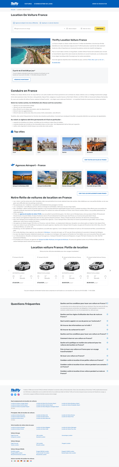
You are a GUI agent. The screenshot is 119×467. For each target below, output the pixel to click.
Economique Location (66, 432)
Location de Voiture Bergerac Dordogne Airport (96, 405)
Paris (89, 60)
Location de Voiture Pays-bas (43, 426)
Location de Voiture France (91, 424)
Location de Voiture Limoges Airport (19, 403)
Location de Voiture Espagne (18, 424)
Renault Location (40, 442)
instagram (18, 395)
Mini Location (39, 432)
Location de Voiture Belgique (42, 424)
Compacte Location (15, 434)
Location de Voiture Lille (41, 413)
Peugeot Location (65, 440)
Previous (9, 270)
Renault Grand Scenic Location (67, 450)
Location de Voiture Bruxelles (18, 413)
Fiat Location (39, 440)
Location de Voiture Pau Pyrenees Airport (45, 403)
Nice (93, 60)
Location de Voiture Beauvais (92, 415)
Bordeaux (47, 232)
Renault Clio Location (90, 450)
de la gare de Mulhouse (61, 239)
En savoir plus (56, 62)
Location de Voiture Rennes (67, 413)
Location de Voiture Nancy (66, 415)
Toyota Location (15, 442)
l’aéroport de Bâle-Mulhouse (46, 239)
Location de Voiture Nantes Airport (19, 405)
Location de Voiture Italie (17, 426)
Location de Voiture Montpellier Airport (45, 405)
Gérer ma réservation (99, 3)
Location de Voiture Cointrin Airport (93, 403)
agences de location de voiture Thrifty (30, 214)
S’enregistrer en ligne (43, 4)
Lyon (96, 60)
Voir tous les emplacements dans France (92, 193)
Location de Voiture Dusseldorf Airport (69, 405)
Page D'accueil (14, 432)
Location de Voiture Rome (17, 415)
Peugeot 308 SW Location (42, 448)
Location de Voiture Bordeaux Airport (69, 403)
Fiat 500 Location (15, 448)
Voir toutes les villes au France (95, 160)
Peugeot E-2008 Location (66, 448)
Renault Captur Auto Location (43, 450)
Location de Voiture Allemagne (67, 424)
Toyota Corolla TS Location (17, 450)
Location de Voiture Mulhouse (92, 413)
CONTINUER (99, 28)
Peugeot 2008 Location (91, 448)
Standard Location (40, 434)
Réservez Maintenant (21, 79)
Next (110, 270)
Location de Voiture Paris (42, 415)
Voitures (28, 4)
